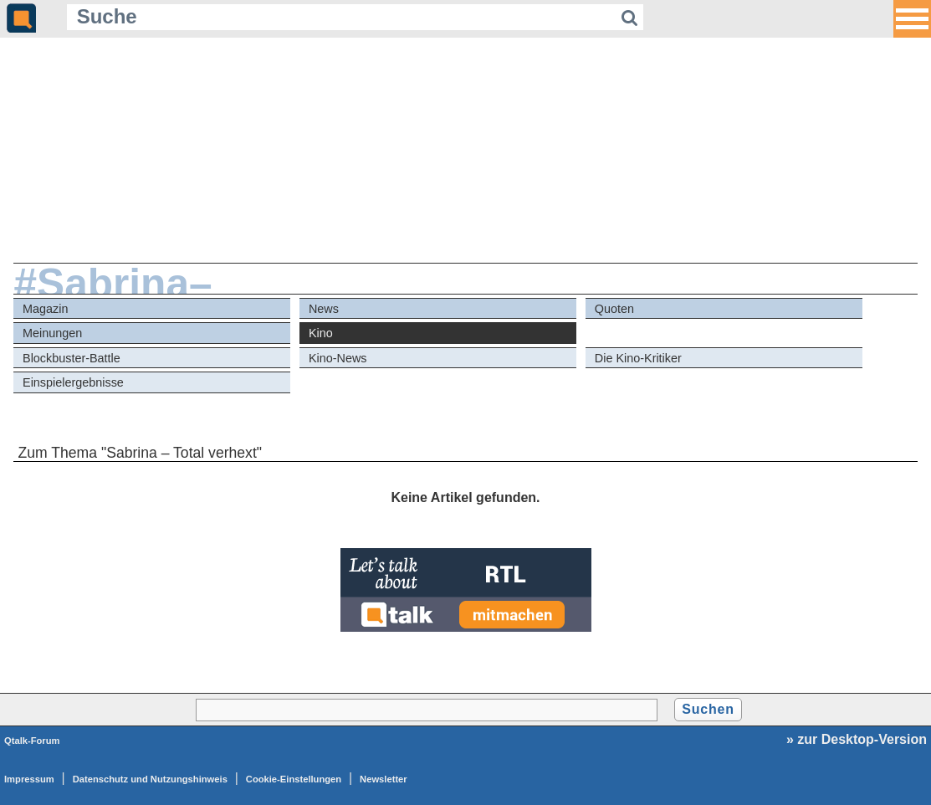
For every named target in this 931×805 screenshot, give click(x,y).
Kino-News (338, 358)
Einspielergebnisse (73, 382)
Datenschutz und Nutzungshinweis (150, 779)
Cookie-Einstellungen (293, 779)
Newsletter (383, 779)
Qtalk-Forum (32, 741)
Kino (321, 333)
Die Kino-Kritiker (638, 358)
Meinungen (52, 333)
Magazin (45, 308)
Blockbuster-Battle (71, 358)
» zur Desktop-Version (856, 739)
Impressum (29, 779)
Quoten (614, 308)
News (324, 308)
